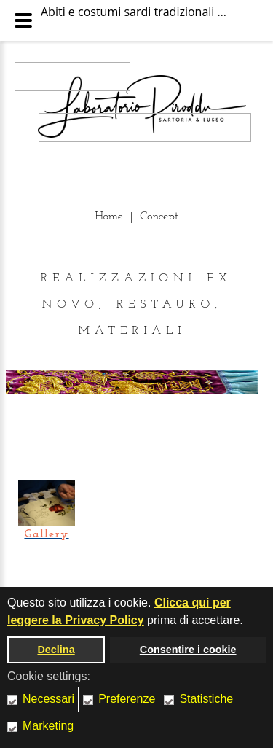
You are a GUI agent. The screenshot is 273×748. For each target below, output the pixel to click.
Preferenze (126, 699)
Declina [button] (55, 649)
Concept (159, 216)
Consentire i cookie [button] (188, 649)
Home (109, 216)
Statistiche (206, 699)
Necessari (48, 699)
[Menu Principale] (23, 20)
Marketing (48, 726)
